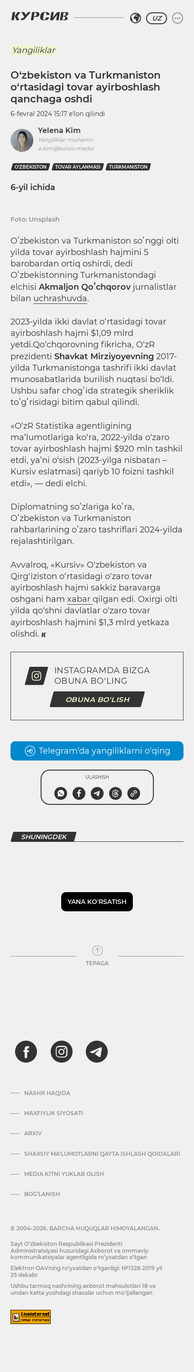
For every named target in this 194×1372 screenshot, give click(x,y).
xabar (80, 599)
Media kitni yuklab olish (64, 1174)
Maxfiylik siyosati (53, 1113)
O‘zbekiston (31, 167)
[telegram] (97, 1052)
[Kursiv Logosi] (39, 16)
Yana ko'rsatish (97, 902)
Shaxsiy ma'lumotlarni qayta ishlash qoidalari (102, 1154)
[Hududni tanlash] (136, 18)
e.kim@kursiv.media (66, 148)
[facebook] (26, 1052)
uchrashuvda (60, 298)
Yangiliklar (33, 50)
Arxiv (33, 1133)
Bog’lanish (42, 1194)
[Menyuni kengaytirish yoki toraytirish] (178, 18)
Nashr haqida (47, 1093)
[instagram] (62, 1052)
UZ (156, 18)
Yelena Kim (59, 130)
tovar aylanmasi (77, 167)
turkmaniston (128, 167)
